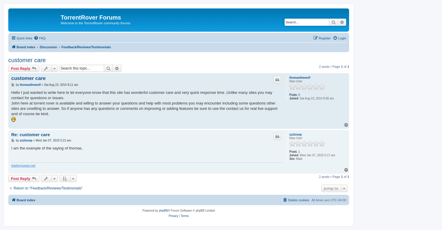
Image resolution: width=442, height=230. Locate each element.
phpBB (163, 210)
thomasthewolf (299, 77)
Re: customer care (30, 134)
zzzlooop (295, 134)
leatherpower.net (23, 165)
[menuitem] (40, 38)
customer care (27, 60)
